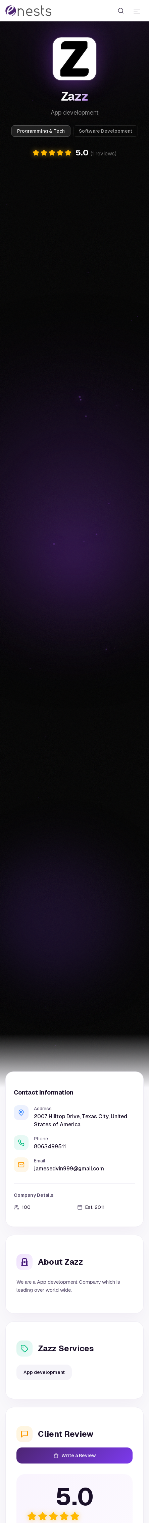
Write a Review (74, 1455)
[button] (74, 152)
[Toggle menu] (137, 10)
